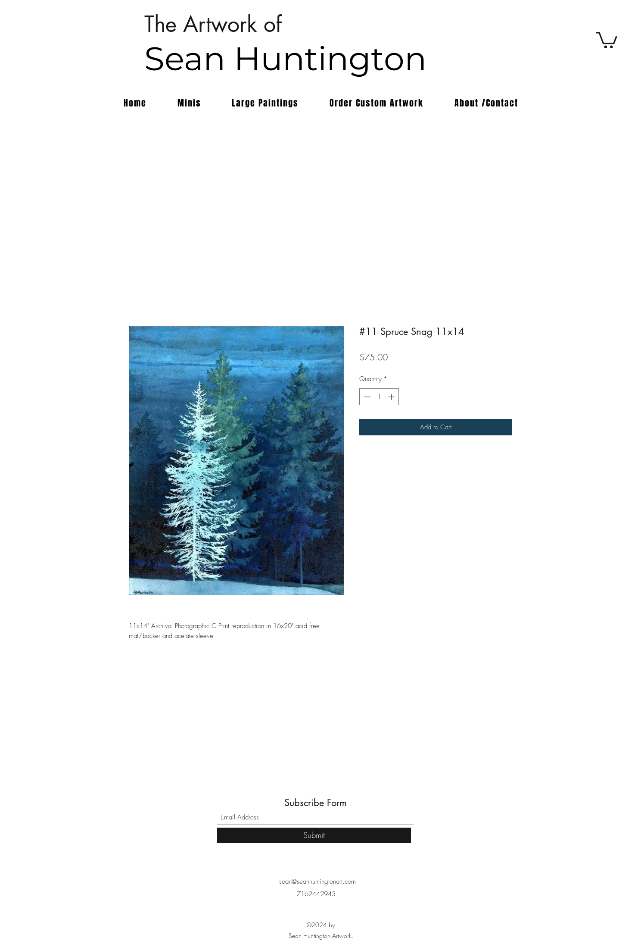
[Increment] (392, 397)
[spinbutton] (379, 397)
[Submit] (314, 835)
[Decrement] (366, 397)
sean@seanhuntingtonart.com (317, 881)
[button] (606, 39)
